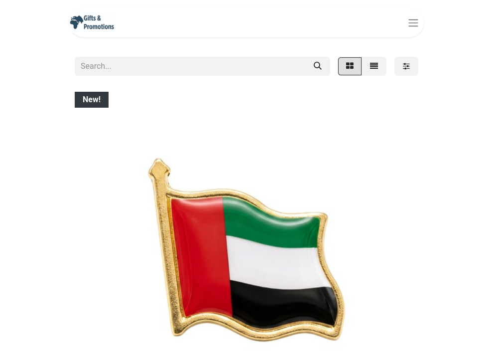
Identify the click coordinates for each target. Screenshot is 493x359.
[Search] (317, 66)
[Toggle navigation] (413, 22)
